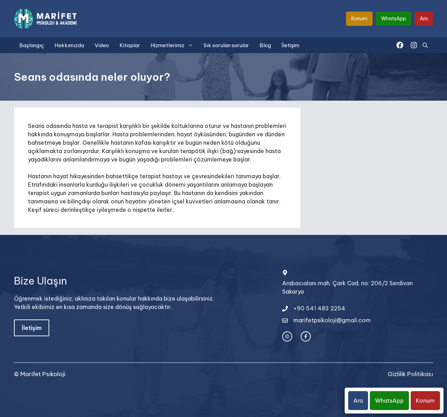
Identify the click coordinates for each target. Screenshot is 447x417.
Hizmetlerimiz (174, 45)
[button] (425, 45)
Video (102, 45)
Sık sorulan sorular (226, 45)
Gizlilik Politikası (410, 374)
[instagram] (413, 45)
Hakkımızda (69, 45)
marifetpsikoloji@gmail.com (332, 320)
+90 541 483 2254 (319, 308)
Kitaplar (129, 45)
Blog (265, 45)
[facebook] (399, 45)
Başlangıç (31, 45)
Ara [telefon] (424, 18)
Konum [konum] (359, 18)
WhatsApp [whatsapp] (393, 18)
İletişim (290, 45)
